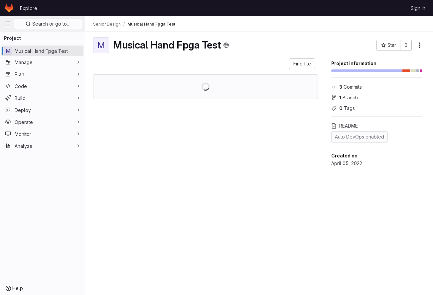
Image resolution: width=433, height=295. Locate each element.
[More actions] (419, 45)
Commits (346, 87)
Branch (344, 97)
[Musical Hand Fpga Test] (42, 51)
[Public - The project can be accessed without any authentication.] (226, 45)
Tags (343, 108)
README (344, 126)
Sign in (418, 8)
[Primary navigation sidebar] (8, 24)
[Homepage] (9, 8)
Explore (28, 8)
